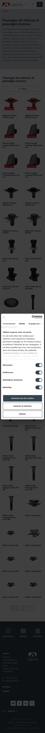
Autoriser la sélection (22, 406)
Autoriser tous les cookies (22, 398)
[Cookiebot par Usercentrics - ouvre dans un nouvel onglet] (32, 317)
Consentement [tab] (9, 324)
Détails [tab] (22, 324)
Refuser (22, 414)
